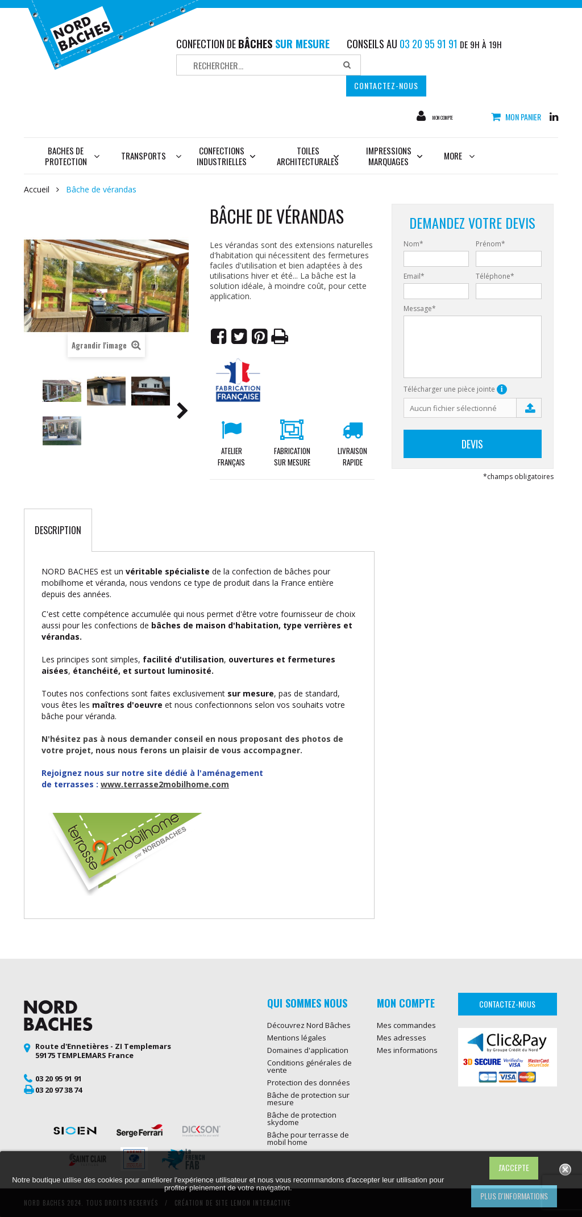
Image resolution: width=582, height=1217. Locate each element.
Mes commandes (406, 1025)
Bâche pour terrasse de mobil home (308, 1138)
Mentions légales (296, 1038)
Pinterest (260, 337)
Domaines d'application (307, 1050)
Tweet (239, 337)
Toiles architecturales (308, 155)
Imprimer (280, 337)
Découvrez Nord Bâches (309, 1025)
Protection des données (308, 1082)
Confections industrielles (226, 155)
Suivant (182, 412)
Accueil (36, 190)
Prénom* (490, 244)
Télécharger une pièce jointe (455, 389)
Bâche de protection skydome (301, 1118)
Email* (414, 276)
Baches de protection (72, 155)
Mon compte (455, 116)
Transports (143, 155)
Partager (219, 337)
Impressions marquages (394, 155)
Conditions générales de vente (309, 1066)
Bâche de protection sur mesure (308, 1098)
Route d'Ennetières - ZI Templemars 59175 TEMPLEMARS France (103, 1050)
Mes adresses (401, 1038)
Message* (420, 308)
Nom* (413, 244)
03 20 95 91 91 (58, 1078)
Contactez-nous (386, 85)
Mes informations (407, 1050)
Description (58, 530)
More (459, 155)
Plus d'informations (514, 1196)
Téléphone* (495, 276)
